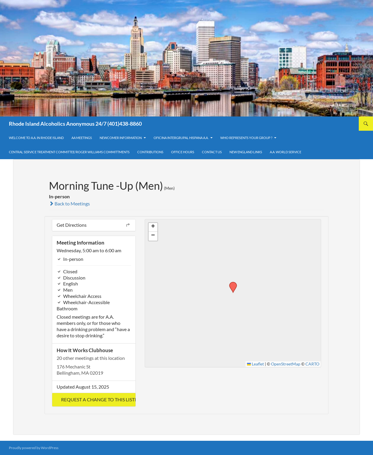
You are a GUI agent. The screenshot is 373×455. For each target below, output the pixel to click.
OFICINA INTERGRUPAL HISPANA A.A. (181, 138)
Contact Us (212, 152)
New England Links (245, 152)
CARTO (312, 364)
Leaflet (255, 364)
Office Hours (182, 152)
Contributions (150, 152)
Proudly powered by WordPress (33, 448)
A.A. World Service (285, 152)
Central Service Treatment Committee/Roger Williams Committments (69, 152)
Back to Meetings (69, 203)
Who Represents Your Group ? (246, 138)
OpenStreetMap (285, 364)
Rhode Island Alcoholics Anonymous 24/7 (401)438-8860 (75, 123)
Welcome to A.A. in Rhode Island (36, 138)
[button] (94, 399)
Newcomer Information (121, 138)
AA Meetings (81, 138)
